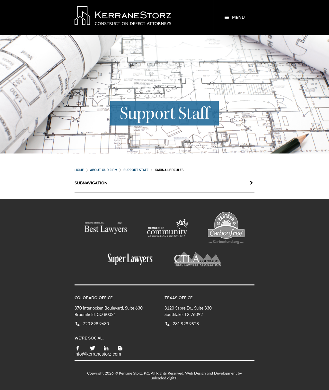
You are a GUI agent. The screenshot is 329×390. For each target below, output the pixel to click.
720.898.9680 (96, 323)
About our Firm (103, 170)
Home (79, 170)
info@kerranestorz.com (98, 354)
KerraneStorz (140, 17)
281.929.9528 (186, 323)
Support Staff (135, 170)
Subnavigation (164, 182)
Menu (238, 17)
